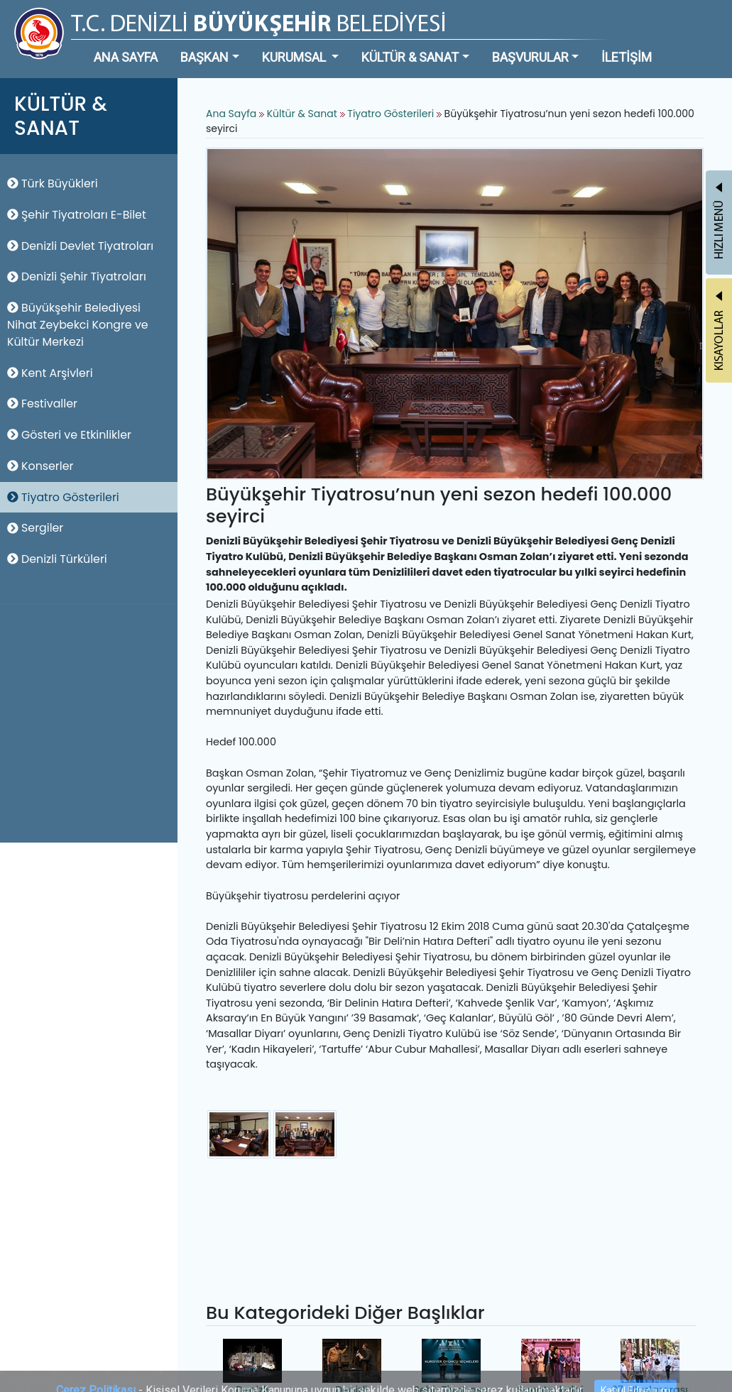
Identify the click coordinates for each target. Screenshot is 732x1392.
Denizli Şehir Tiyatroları (76, 276)
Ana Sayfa (231, 113)
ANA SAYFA (126, 57)
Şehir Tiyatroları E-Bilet (76, 215)
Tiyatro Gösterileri (63, 497)
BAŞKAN (204, 57)
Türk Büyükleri (52, 183)
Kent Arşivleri (50, 373)
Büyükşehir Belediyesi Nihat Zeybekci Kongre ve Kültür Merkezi (77, 325)
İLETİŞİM (626, 57)
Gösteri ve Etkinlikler (69, 435)
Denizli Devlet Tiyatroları (80, 246)
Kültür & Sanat (303, 113)
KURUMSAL (295, 57)
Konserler (40, 466)
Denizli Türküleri (57, 559)
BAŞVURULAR (530, 57)
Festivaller (42, 403)
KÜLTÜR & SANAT (410, 57)
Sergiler (35, 528)
